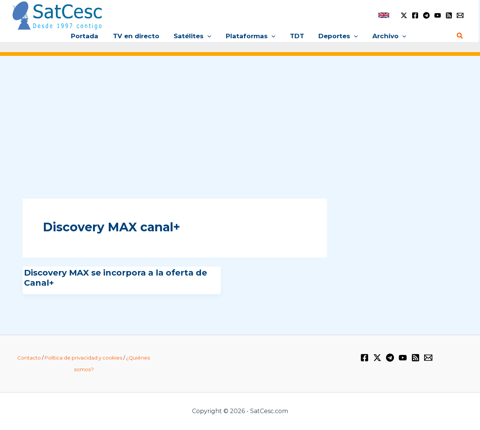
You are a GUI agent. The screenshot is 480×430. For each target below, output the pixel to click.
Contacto (29, 358)
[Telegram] (426, 15)
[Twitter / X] (403, 15)
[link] (383, 15)
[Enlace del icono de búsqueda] (460, 36)
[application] (209, 36)
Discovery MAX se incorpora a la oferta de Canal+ (115, 278)
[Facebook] (415, 15)
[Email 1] (460, 15)
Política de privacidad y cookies (83, 358)
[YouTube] (437, 15)
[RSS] (449, 15)
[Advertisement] (240, 119)
